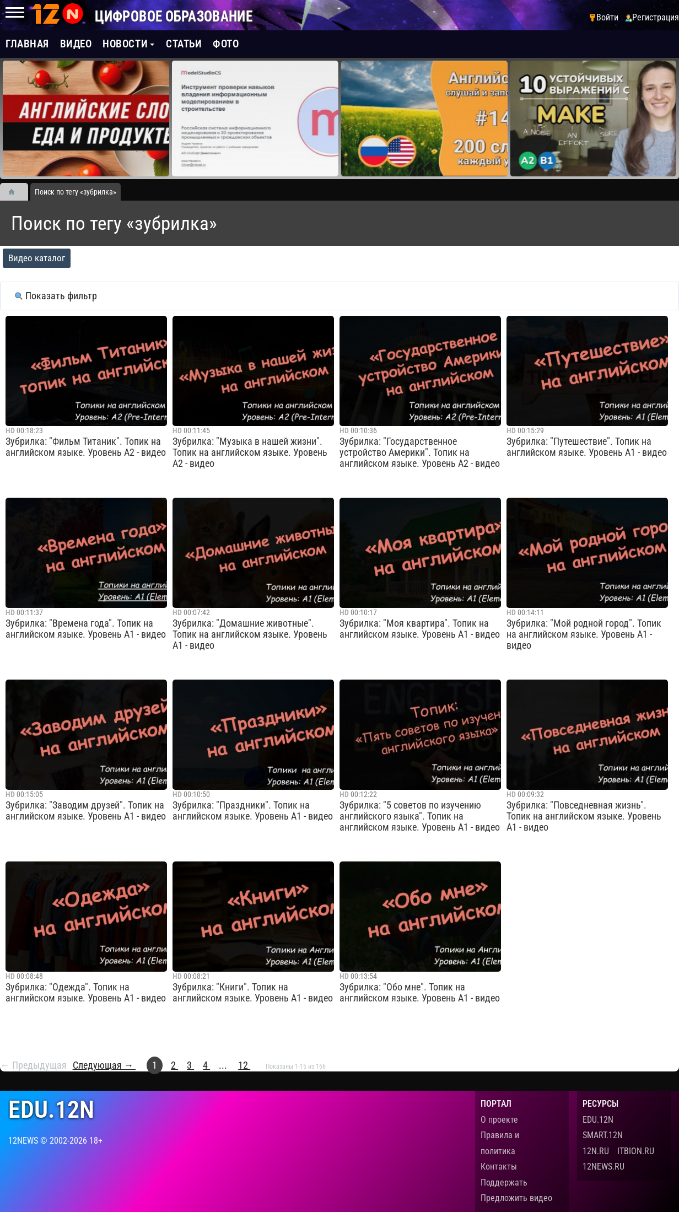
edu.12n (51, 1110)
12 (244, 1065)
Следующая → (104, 1065)
